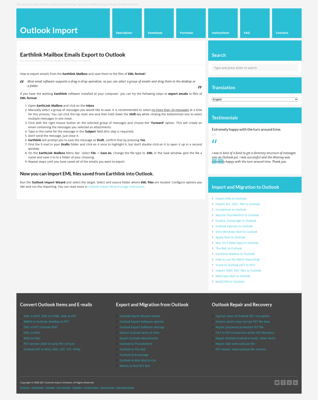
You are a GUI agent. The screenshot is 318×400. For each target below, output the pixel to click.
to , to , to (50, 316)
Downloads (38, 387)
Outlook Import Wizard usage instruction (116, 187)
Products (25, 387)
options (142, 321)
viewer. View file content (241, 349)
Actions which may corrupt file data (243, 321)
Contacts (50, 387)
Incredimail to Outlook (231, 209)
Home (38, 60)
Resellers (77, 387)
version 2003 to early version (49, 344)
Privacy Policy (91, 387)
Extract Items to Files (139, 333)
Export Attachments (139, 338)
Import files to (238, 270)
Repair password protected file (239, 327)
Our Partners (64, 387)
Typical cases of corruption (243, 316)
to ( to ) (235, 265)
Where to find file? (135, 366)
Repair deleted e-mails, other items (246, 338)
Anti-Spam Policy (125, 387)
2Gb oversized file (235, 344)
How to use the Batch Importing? (238, 259)
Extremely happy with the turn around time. (246, 129)
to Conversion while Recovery (245, 333)
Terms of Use (107, 387)
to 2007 (41, 327)
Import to (231, 198)
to (237, 215)
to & (138, 360)
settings (142, 327)
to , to (46, 321)
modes (140, 316)
